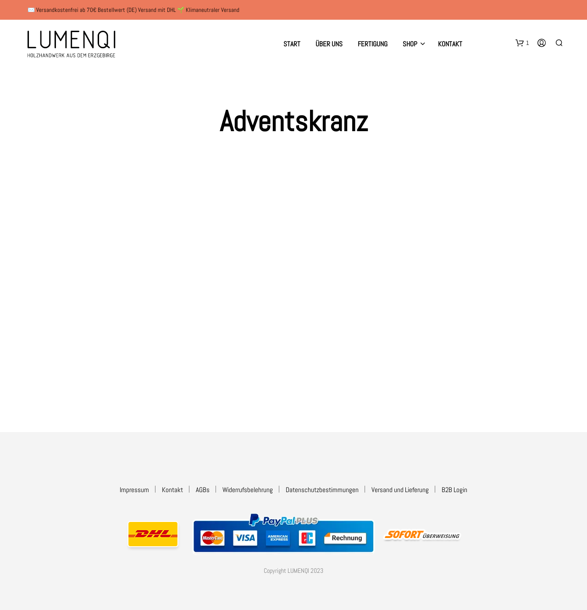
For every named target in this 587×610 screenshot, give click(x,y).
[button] (522, 43)
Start (291, 43)
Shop (410, 43)
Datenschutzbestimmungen (322, 489)
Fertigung (373, 43)
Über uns (329, 43)
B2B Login (454, 489)
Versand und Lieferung (400, 489)
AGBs (203, 489)
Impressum (134, 489)
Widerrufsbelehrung (247, 489)
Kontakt (450, 43)
